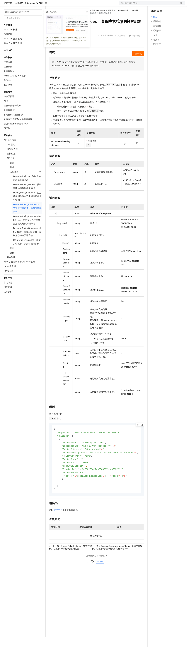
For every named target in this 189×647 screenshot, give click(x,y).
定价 (65, 5)
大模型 (31, 5)
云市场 (74, 5)
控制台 (162, 5)
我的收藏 (136, 45)
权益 (58, 5)
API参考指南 (123, 20)
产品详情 (121, 45)
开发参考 (111, 20)
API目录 (134, 20)
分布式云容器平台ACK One (94, 20)
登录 (180, 5)
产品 (39, 5)
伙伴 (82, 5)
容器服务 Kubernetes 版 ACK (29, 13)
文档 (148, 5)
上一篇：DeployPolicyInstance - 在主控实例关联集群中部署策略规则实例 (70, 559)
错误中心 (58, 522)
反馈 (100, 574)
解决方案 (49, 5)
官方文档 (8, 13)
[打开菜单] (5, 5)
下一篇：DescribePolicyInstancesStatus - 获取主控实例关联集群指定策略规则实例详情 (117, 559)
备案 (154, 5)
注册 (169, 5)
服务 (89, 5)
